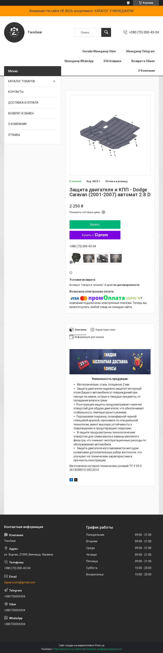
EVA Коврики (112, 61)
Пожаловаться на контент (68, 649)
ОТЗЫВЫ (14, 134)
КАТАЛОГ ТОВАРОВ (21, 81)
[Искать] (106, 32)
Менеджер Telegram (140, 51)
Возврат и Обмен (143, 61)
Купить (95, 224)
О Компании (146, 70)
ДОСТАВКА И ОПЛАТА (23, 102)
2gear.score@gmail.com (19, 582)
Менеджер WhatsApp (79, 61)
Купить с (95, 235)
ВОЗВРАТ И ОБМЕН (21, 113)
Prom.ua (99, 645)
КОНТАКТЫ (15, 91)
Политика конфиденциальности (103, 649)
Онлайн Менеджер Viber (99, 51)
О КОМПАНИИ (17, 124)
